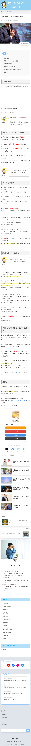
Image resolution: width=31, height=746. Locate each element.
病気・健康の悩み (7, 629)
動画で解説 (6, 58)
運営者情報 (9, 741)
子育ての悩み (6, 619)
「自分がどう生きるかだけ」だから (13, 69)
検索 (28, 730)
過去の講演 (4, 718)
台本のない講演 (8, 63)
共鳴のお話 (17, 372)
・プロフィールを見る (8, 591)
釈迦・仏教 (5, 635)
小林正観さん (12, 455)
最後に (5, 72)
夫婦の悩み (5, 616)
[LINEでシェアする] (24, 450)
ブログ (4, 649)
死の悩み (5, 626)
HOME (15, 739)
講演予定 (4, 714)
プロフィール (5, 721)
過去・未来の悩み (7, 632)
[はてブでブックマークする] (18, 450)
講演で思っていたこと (9, 66)
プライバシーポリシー (19, 741)
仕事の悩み (5, 613)
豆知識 (4, 638)
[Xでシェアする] (6, 450)
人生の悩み (5, 603)
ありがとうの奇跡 (9, 424)
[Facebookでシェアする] (12, 450)
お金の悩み (5, 609)
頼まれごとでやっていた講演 (11, 61)
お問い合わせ (5, 724)
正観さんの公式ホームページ (18, 400)
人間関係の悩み (7, 606)
